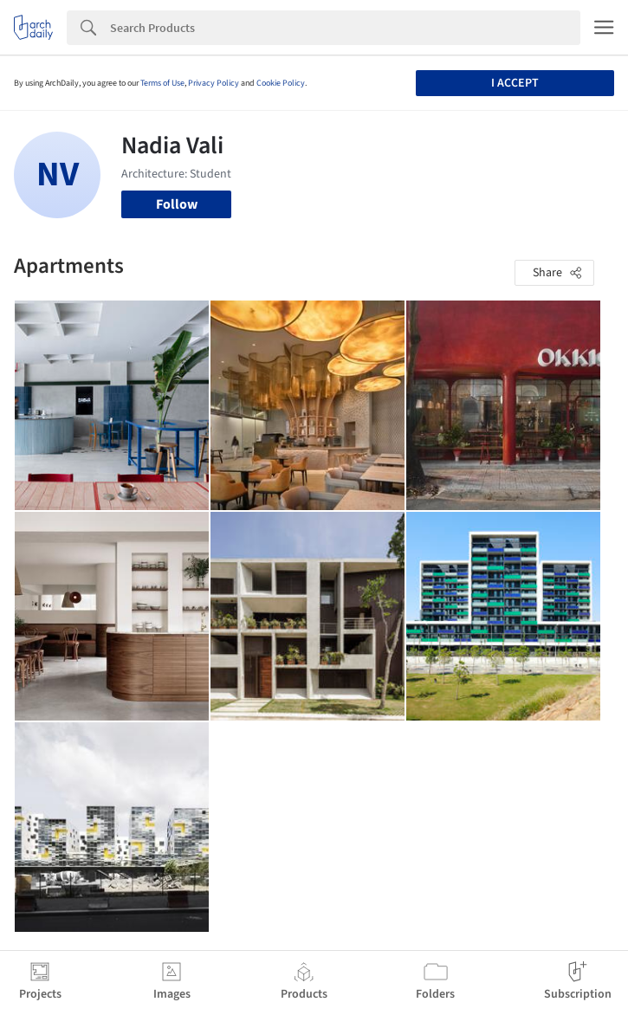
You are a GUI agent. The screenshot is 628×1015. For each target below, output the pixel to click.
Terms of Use (162, 83)
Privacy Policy (213, 83)
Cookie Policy (280, 83)
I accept (515, 83)
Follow (176, 204)
